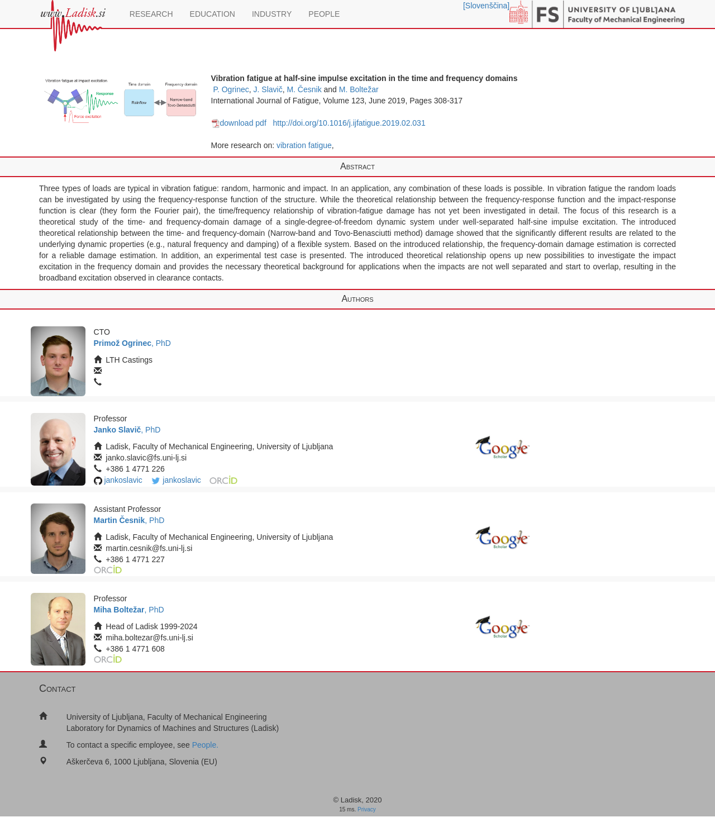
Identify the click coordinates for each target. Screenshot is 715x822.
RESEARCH (151, 13)
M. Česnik (304, 89)
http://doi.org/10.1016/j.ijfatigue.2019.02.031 (349, 122)
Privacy (367, 809)
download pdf (238, 122)
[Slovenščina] (486, 5)
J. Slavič (268, 89)
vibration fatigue (304, 145)
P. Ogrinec (231, 89)
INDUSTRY (272, 13)
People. (205, 744)
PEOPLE (324, 13)
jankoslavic (123, 480)
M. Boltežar (359, 89)
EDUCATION (212, 13)
